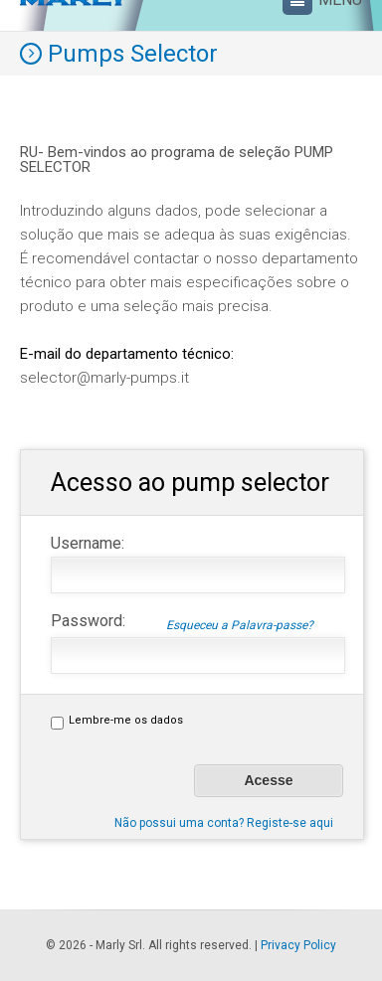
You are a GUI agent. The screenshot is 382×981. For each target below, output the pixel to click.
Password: (182, 620)
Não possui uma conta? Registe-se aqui (223, 823)
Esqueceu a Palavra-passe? (239, 625)
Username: (87, 543)
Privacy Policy (298, 945)
